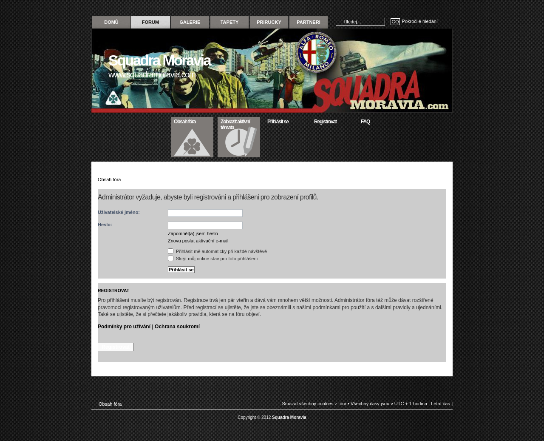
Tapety (230, 22)
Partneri (308, 22)
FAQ (379, 121)
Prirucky (269, 22)
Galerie (190, 22)
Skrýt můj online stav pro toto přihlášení (213, 258)
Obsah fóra (192, 121)
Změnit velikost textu (440, 178)
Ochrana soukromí (177, 327)
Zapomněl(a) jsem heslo (193, 233)
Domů (111, 22)
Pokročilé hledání (420, 21)
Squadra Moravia (289, 417)
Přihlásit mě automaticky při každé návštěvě (217, 251)
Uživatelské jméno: (119, 212)
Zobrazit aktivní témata (239, 124)
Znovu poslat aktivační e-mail (198, 240)
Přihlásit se (285, 121)
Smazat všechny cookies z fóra (314, 403)
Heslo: (105, 224)
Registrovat (332, 121)
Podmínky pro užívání (124, 327)
